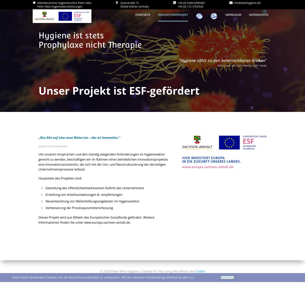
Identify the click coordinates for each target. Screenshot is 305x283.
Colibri (200, 271)
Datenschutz (258, 15)
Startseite (142, 15)
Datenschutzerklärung (277, 277)
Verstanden (227, 277)
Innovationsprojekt (173, 15)
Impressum (233, 15)
